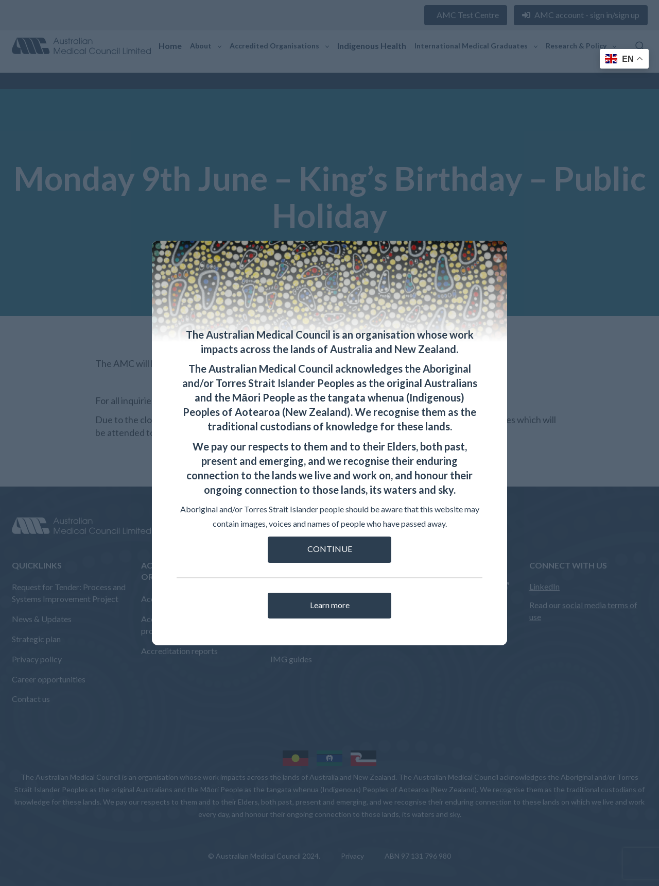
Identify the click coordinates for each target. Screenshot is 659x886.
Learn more (330, 605)
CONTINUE (329, 549)
